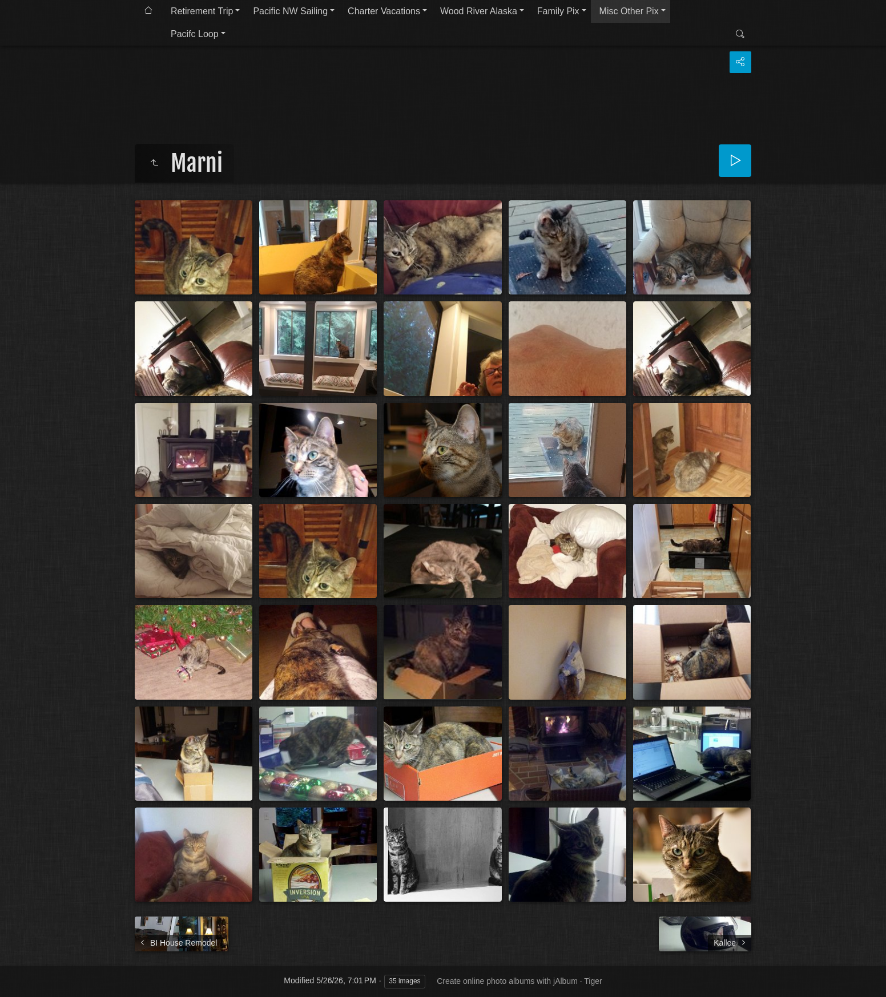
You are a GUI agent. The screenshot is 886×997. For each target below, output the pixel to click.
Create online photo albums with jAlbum (507, 981)
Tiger (593, 981)
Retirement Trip (202, 11)
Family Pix (558, 11)
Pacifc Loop (195, 34)
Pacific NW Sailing (290, 11)
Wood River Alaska (478, 11)
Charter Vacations (384, 11)
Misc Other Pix (629, 11)
